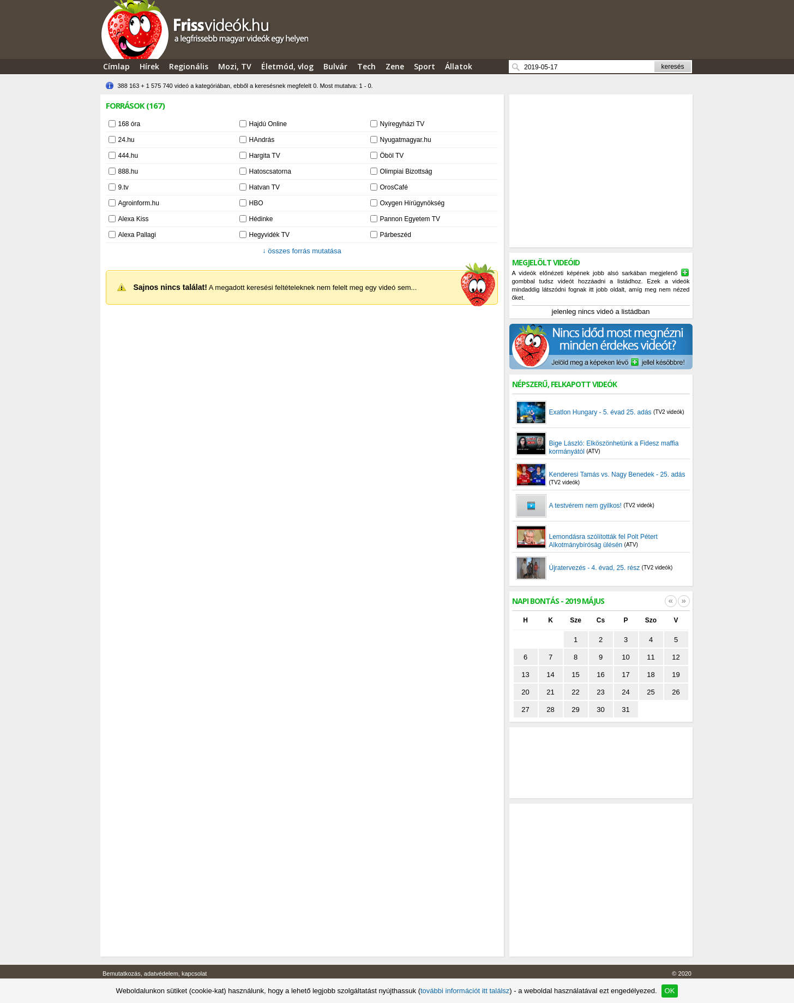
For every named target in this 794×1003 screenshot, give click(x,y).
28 (550, 709)
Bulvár (335, 66)
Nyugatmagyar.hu (405, 140)
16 (600, 674)
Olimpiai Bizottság (406, 171)
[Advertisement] (601, 170)
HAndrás (262, 140)
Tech (366, 66)
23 (600, 692)
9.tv (123, 187)
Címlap (116, 66)
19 (675, 674)
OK (670, 991)
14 (550, 674)
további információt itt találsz (464, 991)
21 (550, 692)
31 (625, 709)
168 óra (129, 124)
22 (575, 692)
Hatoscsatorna (270, 171)
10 (625, 657)
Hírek (149, 66)
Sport (424, 66)
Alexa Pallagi (137, 235)
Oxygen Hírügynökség (412, 203)
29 (575, 709)
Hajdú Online (268, 124)
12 (675, 657)
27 (525, 709)
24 (625, 692)
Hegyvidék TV (269, 235)
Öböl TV (392, 155)
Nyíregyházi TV (402, 124)
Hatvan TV (264, 187)
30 (600, 709)
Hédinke (261, 219)
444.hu (128, 155)
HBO (256, 203)
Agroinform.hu (138, 203)
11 (650, 657)
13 (525, 674)
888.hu (128, 171)
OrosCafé (394, 187)
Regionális (188, 66)
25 (650, 692)
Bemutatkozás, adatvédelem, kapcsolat (155, 973)
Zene (395, 66)
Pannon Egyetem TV (410, 219)
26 (675, 692)
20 (525, 692)
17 (625, 674)
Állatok (458, 66)
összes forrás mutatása (301, 251)
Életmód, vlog (287, 66)
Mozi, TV (234, 66)
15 (575, 674)
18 (650, 674)
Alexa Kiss (133, 219)
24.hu (126, 140)
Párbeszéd (395, 235)
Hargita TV (264, 155)
